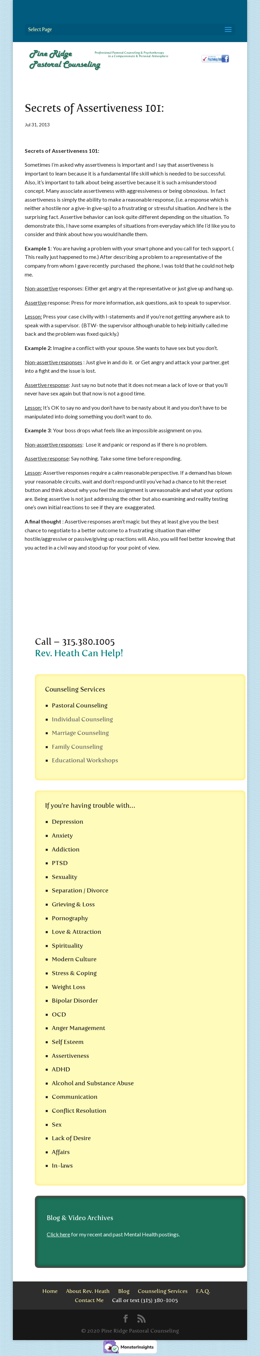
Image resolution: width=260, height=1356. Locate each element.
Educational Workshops (85, 760)
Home (50, 1291)
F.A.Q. (203, 1291)
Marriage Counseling (80, 733)
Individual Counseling (82, 719)
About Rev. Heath (88, 1291)
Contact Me (89, 1300)
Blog (123, 1291)
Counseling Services (163, 1291)
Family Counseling (77, 747)
